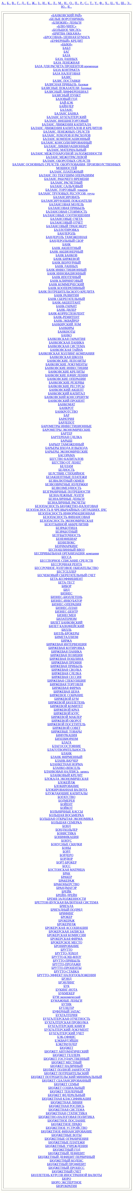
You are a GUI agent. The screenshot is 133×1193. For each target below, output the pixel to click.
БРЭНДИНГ (66, 982)
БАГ (66, 51)
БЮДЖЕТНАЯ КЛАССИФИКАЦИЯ (66, 1099)
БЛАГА (67, 742)
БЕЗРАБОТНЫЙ (66, 531)
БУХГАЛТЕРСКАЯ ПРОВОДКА (66, 1022)
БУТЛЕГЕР (66, 1008)
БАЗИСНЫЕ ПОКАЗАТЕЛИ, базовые (66, 88)
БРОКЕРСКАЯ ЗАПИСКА (66, 931)
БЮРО (66, 1179)
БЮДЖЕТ (66, 1048)
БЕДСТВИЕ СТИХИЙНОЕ (66, 473)
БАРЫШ (66, 441)
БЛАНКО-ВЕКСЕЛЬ (66, 768)
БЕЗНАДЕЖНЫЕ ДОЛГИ (66, 495)
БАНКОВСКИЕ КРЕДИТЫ (66, 371)
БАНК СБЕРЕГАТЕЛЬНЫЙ (66, 299)
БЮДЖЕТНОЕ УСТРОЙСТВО (66, 1128)
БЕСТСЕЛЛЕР (66, 571)
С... (87, 3)
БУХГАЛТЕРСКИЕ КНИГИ (66, 1026)
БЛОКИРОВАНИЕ (66, 786)
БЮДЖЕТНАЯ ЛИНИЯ (66, 1102)
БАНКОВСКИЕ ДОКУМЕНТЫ (66, 364)
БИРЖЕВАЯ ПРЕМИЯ (66, 662)
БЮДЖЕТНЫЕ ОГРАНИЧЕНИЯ (66, 1139)
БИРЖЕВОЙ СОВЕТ (66, 728)
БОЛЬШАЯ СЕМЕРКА (66, 822)
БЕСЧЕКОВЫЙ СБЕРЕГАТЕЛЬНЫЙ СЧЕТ (66, 575)
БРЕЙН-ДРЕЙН (66, 895)
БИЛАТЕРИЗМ (66, 619)
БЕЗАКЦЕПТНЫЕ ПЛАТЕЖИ (66, 477)
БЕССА (66, 557)
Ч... (118, 3)
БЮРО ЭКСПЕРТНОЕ (66, 1182)
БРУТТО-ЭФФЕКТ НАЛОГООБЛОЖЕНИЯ (66, 975)
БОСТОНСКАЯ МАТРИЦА (66, 870)
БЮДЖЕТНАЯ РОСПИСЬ (66, 1106)
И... (44, 3)
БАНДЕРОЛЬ (66, 233)
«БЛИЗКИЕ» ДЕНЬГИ (67, 22)
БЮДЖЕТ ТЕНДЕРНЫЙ (66, 1091)
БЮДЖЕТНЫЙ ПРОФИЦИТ (66, 1164)
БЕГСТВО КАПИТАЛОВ (66, 459)
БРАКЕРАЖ (66, 880)
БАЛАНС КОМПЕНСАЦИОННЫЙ (66, 139)
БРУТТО (66, 949)
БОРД (66, 851)
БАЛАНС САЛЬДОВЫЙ (66, 186)
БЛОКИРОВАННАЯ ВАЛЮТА (66, 790)
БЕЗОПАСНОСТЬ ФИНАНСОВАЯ (66, 517)
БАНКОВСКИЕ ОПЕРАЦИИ (66, 379)
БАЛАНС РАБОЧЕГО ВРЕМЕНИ (66, 179)
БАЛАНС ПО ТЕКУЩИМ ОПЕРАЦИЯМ (66, 175)
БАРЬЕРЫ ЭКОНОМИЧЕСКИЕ (66, 451)
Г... (19, 3)
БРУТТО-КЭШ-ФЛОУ (66, 957)
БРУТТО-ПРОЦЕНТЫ (66, 968)
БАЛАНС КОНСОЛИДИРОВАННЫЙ (66, 142)
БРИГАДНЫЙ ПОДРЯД (66, 909)
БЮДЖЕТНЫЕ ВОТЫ (66, 1135)
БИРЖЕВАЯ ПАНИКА (66, 651)
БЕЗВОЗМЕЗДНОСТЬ (66, 488)
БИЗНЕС (66, 593)
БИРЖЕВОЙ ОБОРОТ (67, 720)
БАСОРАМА (66, 455)
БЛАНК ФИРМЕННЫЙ (66, 757)
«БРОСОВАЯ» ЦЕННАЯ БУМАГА (66, 37)
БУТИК (66, 1004)
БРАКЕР (66, 877)
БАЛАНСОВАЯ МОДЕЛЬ (66, 204)
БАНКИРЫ (66, 328)
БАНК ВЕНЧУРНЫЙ (66, 262)
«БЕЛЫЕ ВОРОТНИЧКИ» (66, 19)
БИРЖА (66, 640)
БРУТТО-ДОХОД (66, 953)
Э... (129, 3)
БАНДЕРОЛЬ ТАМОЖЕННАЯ (66, 237)
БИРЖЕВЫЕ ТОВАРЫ (66, 731)
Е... (29, 3)
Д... (23, 3)
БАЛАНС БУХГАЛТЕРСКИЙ (66, 117)
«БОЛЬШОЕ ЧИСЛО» (66, 30)
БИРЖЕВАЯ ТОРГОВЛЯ (66, 684)
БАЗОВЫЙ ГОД (66, 99)
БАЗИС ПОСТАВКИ (66, 81)
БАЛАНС (66, 110)
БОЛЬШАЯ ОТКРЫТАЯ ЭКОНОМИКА (66, 819)
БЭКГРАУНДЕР (66, 1044)
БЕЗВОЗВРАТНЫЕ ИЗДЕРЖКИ (66, 484)
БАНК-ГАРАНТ (66, 306)
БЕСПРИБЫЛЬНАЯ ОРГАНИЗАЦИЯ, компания (66, 553)
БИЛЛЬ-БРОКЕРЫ (66, 633)
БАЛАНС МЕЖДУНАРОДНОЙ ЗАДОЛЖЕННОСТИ (66, 153)
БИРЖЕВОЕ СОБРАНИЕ (66, 695)
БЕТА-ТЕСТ (66, 582)
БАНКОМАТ (66, 404)
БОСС (66, 866)
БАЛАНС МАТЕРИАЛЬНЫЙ (66, 150)
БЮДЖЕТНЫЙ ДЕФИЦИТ (66, 1153)
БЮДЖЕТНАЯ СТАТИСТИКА (66, 1113)
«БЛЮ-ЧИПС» (66, 26)
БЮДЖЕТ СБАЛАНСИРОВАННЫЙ (66, 1080)
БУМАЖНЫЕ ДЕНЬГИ (66, 1000)
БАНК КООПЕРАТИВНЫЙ (66, 288)
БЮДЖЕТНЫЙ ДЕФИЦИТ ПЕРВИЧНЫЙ (66, 1157)
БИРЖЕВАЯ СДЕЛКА (66, 673)
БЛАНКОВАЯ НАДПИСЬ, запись (66, 771)
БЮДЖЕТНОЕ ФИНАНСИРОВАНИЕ (66, 1131)
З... (40, 3)
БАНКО (66, 335)
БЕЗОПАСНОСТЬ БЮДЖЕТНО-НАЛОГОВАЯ (66, 506)
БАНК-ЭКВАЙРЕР (66, 321)
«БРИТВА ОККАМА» (66, 33)
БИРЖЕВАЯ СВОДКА (66, 670)
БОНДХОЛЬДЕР (66, 830)
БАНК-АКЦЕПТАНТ (66, 302)
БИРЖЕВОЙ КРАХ (66, 710)
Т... (92, 3)
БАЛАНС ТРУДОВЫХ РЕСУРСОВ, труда (66, 193)
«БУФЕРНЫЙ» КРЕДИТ (66, 41)
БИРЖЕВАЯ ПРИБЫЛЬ (67, 666)
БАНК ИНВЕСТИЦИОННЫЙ (66, 270)
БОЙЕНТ (66, 804)
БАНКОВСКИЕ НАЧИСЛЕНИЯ (66, 375)
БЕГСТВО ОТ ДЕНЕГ (66, 462)
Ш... (123, 3)
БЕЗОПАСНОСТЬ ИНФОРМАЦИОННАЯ (66, 513)
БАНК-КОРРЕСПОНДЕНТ (66, 313)
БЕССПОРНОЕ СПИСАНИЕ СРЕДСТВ (66, 560)
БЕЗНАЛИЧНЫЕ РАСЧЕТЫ (66, 502)
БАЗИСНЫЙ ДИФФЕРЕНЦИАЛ (66, 91)
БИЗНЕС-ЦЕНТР (66, 611)
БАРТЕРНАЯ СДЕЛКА (66, 437)
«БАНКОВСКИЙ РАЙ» (66, 15)
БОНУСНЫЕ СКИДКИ (66, 844)
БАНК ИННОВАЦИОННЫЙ (66, 273)
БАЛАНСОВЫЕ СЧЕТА (66, 219)
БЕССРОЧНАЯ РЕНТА (66, 564)
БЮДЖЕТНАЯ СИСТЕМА (66, 1109)
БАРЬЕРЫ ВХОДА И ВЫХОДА (66, 448)
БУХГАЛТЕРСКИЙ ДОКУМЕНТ (66, 1029)
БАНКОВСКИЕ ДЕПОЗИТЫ (66, 361)
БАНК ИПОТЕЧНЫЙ (66, 277)
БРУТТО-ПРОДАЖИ (66, 964)
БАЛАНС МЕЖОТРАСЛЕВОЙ (66, 157)
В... (14, 3)
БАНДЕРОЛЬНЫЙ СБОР (66, 241)
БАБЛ (66, 48)
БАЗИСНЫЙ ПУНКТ (66, 95)
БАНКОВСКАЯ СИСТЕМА (66, 346)
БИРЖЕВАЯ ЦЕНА (66, 691)
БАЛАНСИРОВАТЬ (66, 197)
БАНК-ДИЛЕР (66, 310)
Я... (70, 6)
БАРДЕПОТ (66, 422)
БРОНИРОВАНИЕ (66, 946)
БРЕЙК (66, 891)
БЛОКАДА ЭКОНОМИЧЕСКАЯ (66, 779)
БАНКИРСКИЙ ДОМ (66, 324)
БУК (66, 986)
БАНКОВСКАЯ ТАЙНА (66, 350)
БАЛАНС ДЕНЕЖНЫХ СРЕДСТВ (66, 131)
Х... (107, 3)
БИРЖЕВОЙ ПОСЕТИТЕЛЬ (66, 724)
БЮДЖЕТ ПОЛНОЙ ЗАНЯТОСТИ (66, 1069)
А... (4, 3)
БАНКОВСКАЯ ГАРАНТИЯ (66, 339)
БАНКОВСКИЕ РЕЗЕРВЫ (66, 382)
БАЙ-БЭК (66, 102)
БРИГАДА (66, 906)
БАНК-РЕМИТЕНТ (66, 317)
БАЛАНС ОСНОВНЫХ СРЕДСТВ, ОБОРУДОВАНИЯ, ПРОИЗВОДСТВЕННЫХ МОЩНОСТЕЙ (66, 166)
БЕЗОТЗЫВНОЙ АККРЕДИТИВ (66, 524)
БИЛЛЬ (66, 630)
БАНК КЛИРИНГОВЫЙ (66, 281)
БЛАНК (66, 753)
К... (50, 3)
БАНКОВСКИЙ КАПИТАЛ (66, 393)
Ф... (101, 3)
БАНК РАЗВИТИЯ (66, 295)
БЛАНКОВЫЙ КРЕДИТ (66, 775)
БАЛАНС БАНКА (67, 113)
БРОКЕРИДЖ (66, 924)
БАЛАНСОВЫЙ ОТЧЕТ (66, 222)
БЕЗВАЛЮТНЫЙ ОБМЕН (66, 480)
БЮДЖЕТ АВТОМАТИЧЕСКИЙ (66, 1051)
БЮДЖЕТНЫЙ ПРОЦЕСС (66, 1168)
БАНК (66, 244)
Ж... (34, 3)
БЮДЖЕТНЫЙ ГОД (66, 1149)
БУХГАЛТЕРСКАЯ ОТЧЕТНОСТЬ (66, 1019)
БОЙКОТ (66, 808)
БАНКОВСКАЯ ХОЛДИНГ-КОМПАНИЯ (66, 353)
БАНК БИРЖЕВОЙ (66, 259)
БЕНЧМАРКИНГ (66, 546)
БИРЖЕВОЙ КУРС (66, 713)
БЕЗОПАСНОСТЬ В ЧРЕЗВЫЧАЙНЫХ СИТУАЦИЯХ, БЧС (66, 510)
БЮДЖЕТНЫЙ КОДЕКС (66, 1160)
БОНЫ (66, 848)
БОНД (66, 826)
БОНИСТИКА (66, 833)
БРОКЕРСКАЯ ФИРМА (66, 939)
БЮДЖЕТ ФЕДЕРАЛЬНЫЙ (66, 1095)
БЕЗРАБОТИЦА (66, 528)
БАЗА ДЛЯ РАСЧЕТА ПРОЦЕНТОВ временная (66, 66)
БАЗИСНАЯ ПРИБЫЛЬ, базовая (66, 84)
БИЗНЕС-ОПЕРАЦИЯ (66, 604)
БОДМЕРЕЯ (66, 800)
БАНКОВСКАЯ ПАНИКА (66, 342)
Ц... (112, 3)
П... (77, 3)
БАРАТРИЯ (66, 419)
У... (97, 3)
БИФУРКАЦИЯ (66, 735)
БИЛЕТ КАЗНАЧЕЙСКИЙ (66, 626)
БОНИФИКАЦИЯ (66, 837)
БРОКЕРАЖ (66, 920)
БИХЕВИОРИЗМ (66, 739)
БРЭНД (66, 979)
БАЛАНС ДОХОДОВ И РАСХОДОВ (66, 135)
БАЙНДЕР (66, 106)
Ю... (64, 6)
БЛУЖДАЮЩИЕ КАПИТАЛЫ (66, 793)
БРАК (66, 873)
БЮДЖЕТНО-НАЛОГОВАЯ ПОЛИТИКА (66, 1117)
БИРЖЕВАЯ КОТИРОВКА (66, 648)
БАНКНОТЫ (66, 331)
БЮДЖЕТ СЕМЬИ (66, 1084)
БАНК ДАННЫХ (66, 266)
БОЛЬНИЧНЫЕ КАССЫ (66, 811)
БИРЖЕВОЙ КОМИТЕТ (66, 706)
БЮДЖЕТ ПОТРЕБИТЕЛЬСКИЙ (66, 1073)
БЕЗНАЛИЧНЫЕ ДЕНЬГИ (66, 499)
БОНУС (66, 840)
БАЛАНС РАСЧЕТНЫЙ (67, 182)
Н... (66, 3)
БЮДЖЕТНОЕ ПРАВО (66, 1124)
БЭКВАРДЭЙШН (66, 1040)
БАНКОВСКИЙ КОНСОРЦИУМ (67, 397)
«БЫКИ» (66, 44)
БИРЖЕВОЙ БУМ (66, 699)
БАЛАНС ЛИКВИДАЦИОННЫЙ (66, 146)
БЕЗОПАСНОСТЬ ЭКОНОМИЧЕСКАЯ (66, 520)
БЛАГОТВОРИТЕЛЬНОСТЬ (66, 750)
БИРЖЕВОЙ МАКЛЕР (66, 717)
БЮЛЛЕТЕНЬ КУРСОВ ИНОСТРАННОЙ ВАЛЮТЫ (66, 1175)
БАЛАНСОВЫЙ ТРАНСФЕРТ (66, 226)
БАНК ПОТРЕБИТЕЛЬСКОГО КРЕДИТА (66, 291)
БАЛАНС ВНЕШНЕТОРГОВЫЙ (66, 121)
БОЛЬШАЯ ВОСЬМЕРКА (66, 815)
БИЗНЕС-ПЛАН (66, 608)
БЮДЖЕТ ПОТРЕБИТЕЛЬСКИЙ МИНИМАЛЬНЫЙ (66, 1077)
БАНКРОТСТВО (66, 411)
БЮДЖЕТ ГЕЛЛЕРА (66, 1055)
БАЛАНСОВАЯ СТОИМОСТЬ (66, 211)
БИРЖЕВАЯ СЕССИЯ (66, 677)
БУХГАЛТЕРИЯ (66, 1015)
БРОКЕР (66, 917)
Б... (9, 3)
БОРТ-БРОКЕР (66, 862)
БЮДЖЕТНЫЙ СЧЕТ (66, 1171)
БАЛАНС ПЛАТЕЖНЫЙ (66, 171)
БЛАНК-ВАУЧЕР (66, 760)
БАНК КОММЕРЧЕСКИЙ (66, 284)
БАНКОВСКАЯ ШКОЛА (66, 357)
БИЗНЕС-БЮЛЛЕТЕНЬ (66, 597)
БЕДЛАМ (66, 466)
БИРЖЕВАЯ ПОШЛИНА (66, 659)
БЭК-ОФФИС (66, 1037)
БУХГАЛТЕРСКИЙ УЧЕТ (66, 1033)
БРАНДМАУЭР (66, 888)
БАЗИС (67, 77)
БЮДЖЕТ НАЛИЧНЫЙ (66, 1066)
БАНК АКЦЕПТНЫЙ (66, 248)
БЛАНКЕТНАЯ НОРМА (66, 764)
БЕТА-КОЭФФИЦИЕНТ (66, 579)
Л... (55, 3)
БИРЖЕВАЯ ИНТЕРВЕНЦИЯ (66, 644)
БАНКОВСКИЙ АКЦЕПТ (66, 390)
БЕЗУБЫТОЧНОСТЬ (66, 535)
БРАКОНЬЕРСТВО (66, 884)
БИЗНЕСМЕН (66, 615)
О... (71, 3)
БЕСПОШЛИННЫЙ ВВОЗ (66, 550)
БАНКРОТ (66, 408)
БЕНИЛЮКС (66, 542)
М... (60, 3)
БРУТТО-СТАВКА (66, 971)
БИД (66, 590)
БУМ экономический (66, 997)
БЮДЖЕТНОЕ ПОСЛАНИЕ (66, 1120)
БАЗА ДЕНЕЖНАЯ (67, 62)
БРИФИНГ (66, 913)
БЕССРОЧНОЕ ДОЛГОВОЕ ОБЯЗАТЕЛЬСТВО (66, 568)
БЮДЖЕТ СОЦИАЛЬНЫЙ (66, 1088)
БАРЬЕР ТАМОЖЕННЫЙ (66, 444)
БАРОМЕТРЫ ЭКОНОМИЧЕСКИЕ (67, 430)
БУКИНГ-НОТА (66, 989)
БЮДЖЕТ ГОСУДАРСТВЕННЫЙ (66, 1059)
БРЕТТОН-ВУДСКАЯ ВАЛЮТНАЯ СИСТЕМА (66, 902)
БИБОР (67, 586)
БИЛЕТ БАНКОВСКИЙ (67, 622)
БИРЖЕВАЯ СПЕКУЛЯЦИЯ (66, 680)
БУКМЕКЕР (66, 993)
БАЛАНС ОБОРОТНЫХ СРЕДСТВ (66, 161)
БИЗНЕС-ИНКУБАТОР (66, 600)
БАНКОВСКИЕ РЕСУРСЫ (66, 386)
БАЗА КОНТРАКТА (66, 70)
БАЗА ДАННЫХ (66, 59)
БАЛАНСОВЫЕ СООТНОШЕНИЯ (66, 215)
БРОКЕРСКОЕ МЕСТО (66, 942)
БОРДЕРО (66, 855)
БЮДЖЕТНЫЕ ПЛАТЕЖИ (66, 1142)
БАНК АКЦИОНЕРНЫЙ (66, 251)
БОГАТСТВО (66, 797)
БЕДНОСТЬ (66, 470)
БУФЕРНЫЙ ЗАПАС (66, 1011)
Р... (82, 3)
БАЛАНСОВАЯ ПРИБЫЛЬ (66, 208)
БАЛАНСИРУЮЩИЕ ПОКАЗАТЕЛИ (66, 201)
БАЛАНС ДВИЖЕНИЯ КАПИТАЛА (66, 124)
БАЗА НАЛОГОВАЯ (66, 73)
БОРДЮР (66, 859)
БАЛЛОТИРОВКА (66, 230)
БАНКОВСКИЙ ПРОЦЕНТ (66, 401)
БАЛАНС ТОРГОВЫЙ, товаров (66, 190)
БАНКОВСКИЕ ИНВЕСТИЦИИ (66, 368)
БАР (66, 415)
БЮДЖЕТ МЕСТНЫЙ (66, 1062)
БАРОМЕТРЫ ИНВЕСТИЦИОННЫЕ (66, 426)
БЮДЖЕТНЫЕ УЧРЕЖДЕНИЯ (66, 1146)
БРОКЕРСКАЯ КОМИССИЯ (66, 935)
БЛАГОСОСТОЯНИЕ (66, 746)
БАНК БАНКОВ (66, 255)
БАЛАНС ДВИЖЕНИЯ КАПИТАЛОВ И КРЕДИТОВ (66, 128)
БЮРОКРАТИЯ (66, 1186)
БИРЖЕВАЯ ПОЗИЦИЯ (66, 655)
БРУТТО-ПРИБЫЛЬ (66, 960)
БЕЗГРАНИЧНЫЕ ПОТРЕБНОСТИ (66, 491)
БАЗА (66, 55)
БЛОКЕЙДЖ (66, 782)
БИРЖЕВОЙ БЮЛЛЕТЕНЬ (66, 702)
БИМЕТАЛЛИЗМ (66, 637)
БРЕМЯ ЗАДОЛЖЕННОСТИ (66, 899)
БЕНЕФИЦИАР (66, 539)
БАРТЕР (66, 433)
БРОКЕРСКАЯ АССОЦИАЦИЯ (66, 928)
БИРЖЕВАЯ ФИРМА (66, 688)
